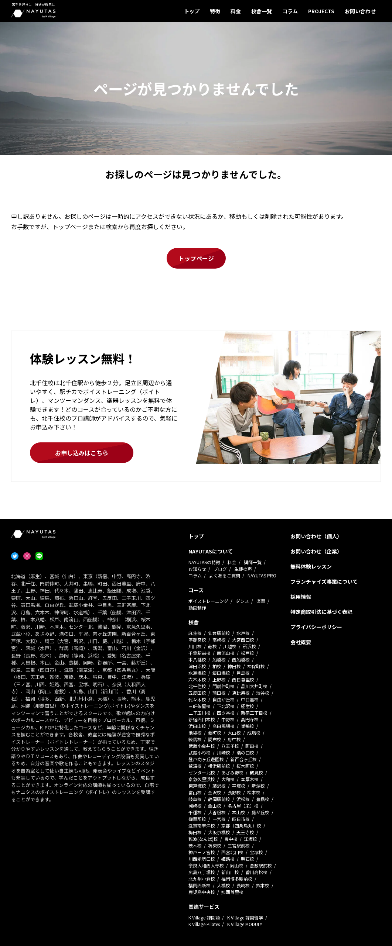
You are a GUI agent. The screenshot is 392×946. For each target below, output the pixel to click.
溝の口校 (245, 752)
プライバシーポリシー (316, 627)
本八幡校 (197, 659)
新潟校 (258, 786)
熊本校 (262, 885)
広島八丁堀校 (201, 872)
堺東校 (214, 845)
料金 (236, 11)
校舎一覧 (261, 11)
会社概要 (300, 642)
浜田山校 (197, 726)
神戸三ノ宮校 (201, 852)
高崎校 (219, 639)
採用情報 (300, 596)
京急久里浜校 (201, 779)
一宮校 (219, 819)
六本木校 (197, 679)
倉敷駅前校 (261, 865)
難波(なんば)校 (203, 839)
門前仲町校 (223, 686)
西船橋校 (241, 659)
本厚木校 (250, 779)
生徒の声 (243, 569)
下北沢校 (226, 706)
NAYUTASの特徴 (204, 562)
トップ (192, 11)
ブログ (220, 569)
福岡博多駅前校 (236, 879)
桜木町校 (245, 766)
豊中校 (231, 839)
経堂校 (247, 706)
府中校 (234, 739)
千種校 (195, 812)
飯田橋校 (221, 673)
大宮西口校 (243, 639)
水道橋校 (197, 673)
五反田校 (197, 693)
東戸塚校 (197, 786)
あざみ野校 (232, 772)
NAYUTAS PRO (262, 575)
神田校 (234, 666)
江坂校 (250, 839)
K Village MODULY (244, 924)
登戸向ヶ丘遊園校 (206, 759)
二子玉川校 (199, 713)
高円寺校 (250, 719)
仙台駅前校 (219, 633)
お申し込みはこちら (81, 452)
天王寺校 (245, 832)
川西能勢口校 (201, 859)
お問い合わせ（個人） (316, 536)
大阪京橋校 (219, 832)
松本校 (253, 792)
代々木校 (197, 699)
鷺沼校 (195, 766)
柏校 (216, 666)
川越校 (229, 646)
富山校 (195, 792)
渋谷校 (262, 693)
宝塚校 (256, 852)
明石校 (247, 859)
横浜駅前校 (219, 766)
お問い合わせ (360, 11)
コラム (290, 11)
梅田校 (195, 832)
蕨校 (212, 646)
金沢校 (214, 792)
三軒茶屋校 (199, 706)
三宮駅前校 (239, 845)
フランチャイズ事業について (324, 581)
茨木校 (195, 845)
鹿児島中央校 (201, 892)
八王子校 (230, 746)
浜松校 (243, 799)
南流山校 (226, 653)
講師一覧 (253, 562)
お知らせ (197, 569)
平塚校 (238, 786)
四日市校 (241, 819)
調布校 (214, 739)
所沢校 (249, 646)
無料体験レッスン (311, 566)
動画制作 (197, 607)
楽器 (260, 601)
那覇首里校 (232, 892)
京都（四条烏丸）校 (241, 825)
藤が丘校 (260, 812)
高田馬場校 (223, 726)
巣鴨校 (247, 726)
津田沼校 (197, 666)
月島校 (243, 673)
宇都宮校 (197, 639)
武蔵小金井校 (201, 746)
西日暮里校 (243, 679)
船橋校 (219, 659)
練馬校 (195, 739)
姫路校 (228, 859)
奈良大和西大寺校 (206, 865)
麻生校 (195, 633)
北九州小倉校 (201, 879)
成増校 (253, 732)
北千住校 (197, 686)
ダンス (242, 601)
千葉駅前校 (199, 653)
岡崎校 (195, 805)
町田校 (252, 746)
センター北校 (201, 772)
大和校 (228, 779)
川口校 (195, 646)
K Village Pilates (204, 924)
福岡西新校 (199, 885)
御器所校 (197, 819)
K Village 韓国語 (204, 917)
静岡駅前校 (219, 799)
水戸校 (243, 633)
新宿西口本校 (201, 719)
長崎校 (243, 885)
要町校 (214, 732)
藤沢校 (219, 786)
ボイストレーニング (208, 601)
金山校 (214, 805)
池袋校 (195, 732)
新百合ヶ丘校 (243, 759)
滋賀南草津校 (201, 825)
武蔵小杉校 (199, 752)
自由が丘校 (223, 699)
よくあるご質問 (224, 575)
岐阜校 (195, 799)
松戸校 (247, 653)
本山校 (238, 812)
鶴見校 (256, 772)
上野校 (219, 679)
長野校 (234, 792)
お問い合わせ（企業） (316, 551)
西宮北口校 (232, 852)
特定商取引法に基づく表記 (321, 611)
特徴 (215, 11)
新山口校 (230, 872)
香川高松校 (256, 872)
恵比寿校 (241, 693)
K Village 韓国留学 (245, 917)
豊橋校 (262, 799)
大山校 (234, 732)
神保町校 (256, 666)
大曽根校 (217, 812)
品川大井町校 (254, 686)
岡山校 (236, 865)
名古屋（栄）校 (243, 805)
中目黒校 (250, 699)
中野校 (228, 719)
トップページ (196, 258)
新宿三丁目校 (254, 713)
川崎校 (223, 752)
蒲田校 (219, 693)
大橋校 (223, 885)
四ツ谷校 (226, 713)
